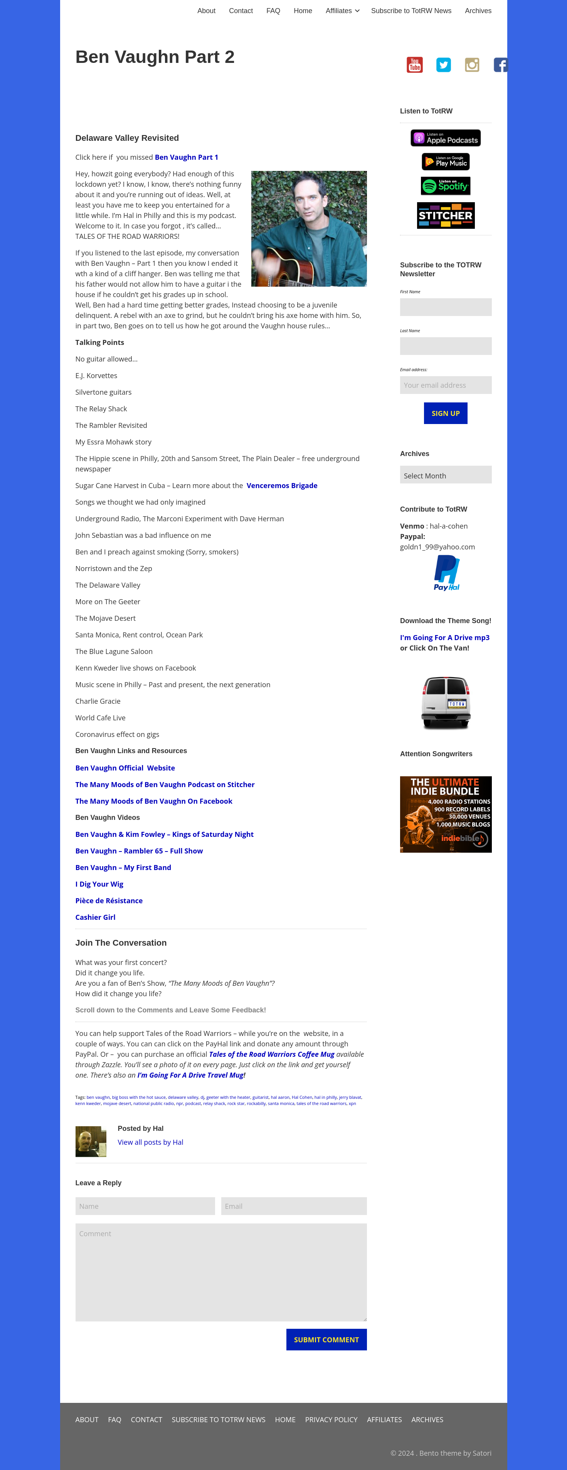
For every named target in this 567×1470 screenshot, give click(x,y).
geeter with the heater (228, 1097)
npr (179, 1103)
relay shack (214, 1103)
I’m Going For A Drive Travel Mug (191, 1075)
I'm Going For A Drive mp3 (445, 637)
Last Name (410, 330)
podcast (193, 1103)
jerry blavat (350, 1097)
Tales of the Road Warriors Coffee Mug (271, 1054)
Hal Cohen (302, 1097)
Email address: (413, 369)
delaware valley (183, 1097)
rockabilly (256, 1103)
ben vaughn (98, 1097)
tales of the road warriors (322, 1103)
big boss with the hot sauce (139, 1097)
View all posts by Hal (150, 1142)
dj (202, 1097)
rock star (236, 1103)
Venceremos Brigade (282, 485)
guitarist (260, 1097)
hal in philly (326, 1097)
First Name (410, 291)
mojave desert (117, 1103)
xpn (352, 1103)
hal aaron (280, 1097)
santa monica (281, 1103)
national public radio (153, 1103)
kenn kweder (88, 1103)
